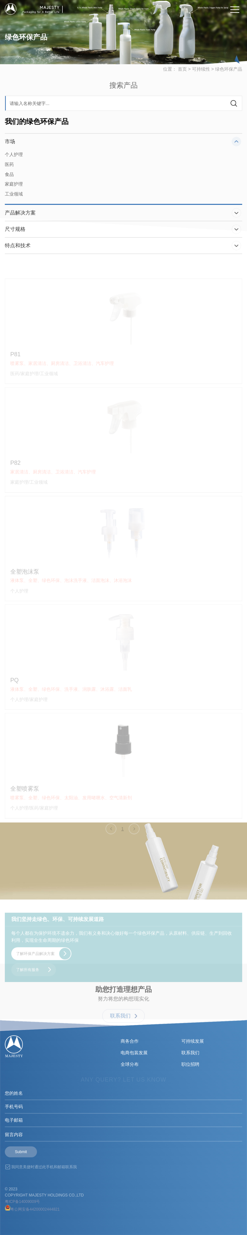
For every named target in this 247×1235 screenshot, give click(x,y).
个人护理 (14, 158)
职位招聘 (190, 1064)
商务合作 (130, 1041)
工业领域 (14, 197)
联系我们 (190, 1052)
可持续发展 (192, 1041)
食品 (9, 177)
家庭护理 (14, 187)
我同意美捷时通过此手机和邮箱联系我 (44, 1167)
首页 (182, 75)
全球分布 (130, 1064)
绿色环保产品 (228, 75)
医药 (9, 167)
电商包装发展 (134, 1052)
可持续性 (201, 75)
